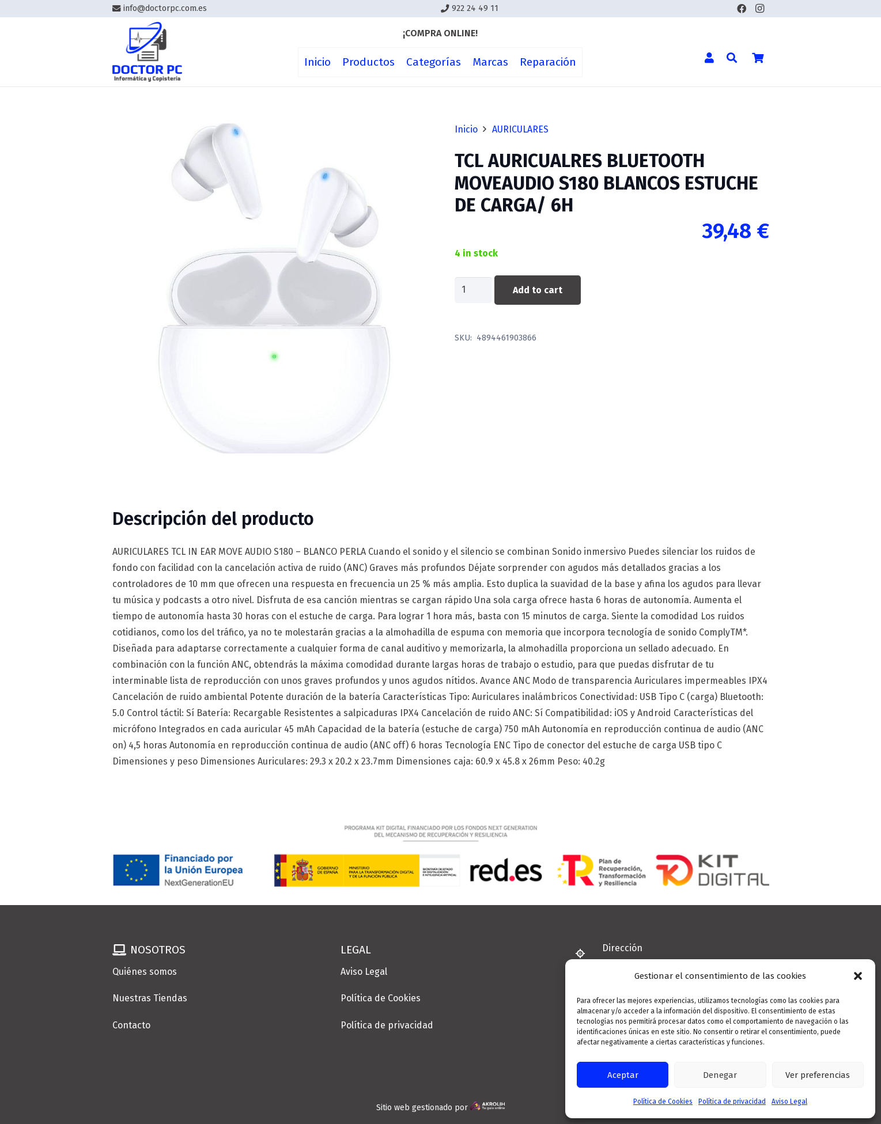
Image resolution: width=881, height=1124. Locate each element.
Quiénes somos (144, 971)
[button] (858, 976)
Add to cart (537, 290)
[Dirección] (585, 953)
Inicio (466, 129)
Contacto (131, 1025)
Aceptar (622, 1075)
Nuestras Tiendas (149, 998)
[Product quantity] (474, 290)
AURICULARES (520, 129)
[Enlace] (147, 52)
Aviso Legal (789, 1101)
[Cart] (757, 57)
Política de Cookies (663, 1101)
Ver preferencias (817, 1075)
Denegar (720, 1075)
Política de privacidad (732, 1101)
